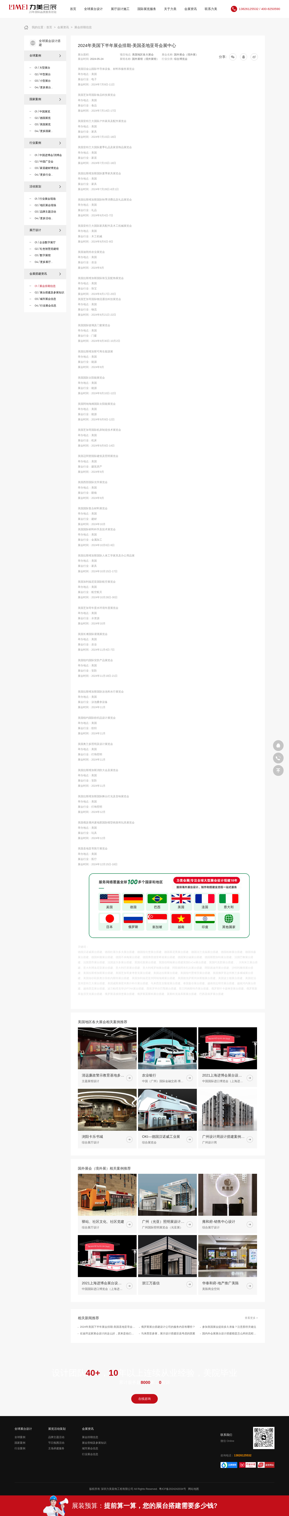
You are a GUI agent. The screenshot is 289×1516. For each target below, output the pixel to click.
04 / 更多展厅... (44, 261)
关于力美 (170, 9)
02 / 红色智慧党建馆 (47, 248)
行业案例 (45, 142)
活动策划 (45, 186)
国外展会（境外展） (186, 54)
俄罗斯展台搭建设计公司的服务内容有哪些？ (168, 1347)
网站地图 (193, 1489)
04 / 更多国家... (44, 131)
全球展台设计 (93, 9)
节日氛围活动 (56, 1442)
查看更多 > (251, 1338)
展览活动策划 (57, 1428)
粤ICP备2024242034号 (172, 1489)
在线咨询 (144, 1398)
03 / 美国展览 (43, 124)
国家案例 (45, 99)
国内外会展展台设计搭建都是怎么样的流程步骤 (230, 1353)
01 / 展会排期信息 (45, 286)
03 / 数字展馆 (43, 255)
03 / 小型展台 (43, 80)
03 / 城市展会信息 (45, 298)
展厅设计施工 (120, 9)
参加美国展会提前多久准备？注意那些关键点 (229, 1347)
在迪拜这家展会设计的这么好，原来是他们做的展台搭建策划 (107, 1353)
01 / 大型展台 (42, 67)
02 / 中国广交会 (44, 161)
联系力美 (211, 9)
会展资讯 (190, 9)
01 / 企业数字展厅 (45, 242)
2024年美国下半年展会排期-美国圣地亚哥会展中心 (107, 1347)
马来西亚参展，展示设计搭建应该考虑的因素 (168, 1353)
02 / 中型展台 (43, 74)
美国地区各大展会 (143, 54)
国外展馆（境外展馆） (145, 59)
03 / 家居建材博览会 (47, 168)
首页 (73, 9)
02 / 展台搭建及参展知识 (49, 292)
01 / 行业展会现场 (45, 198)
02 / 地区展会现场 (45, 205)
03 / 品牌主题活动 (45, 211)
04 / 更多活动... (44, 218)
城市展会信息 (90, 1448)
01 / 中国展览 (42, 111)
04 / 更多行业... (44, 174)
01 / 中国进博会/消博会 (48, 155)
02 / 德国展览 (43, 117)
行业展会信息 (90, 1454)
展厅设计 (45, 230)
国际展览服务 (146, 9)
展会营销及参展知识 (94, 1442)
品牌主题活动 (56, 1437)
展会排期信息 (83, 27)
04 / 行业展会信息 (45, 305)
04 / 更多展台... (44, 87)
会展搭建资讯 (45, 273)
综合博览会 (180, 59)
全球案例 (45, 55)
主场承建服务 (56, 1448)
